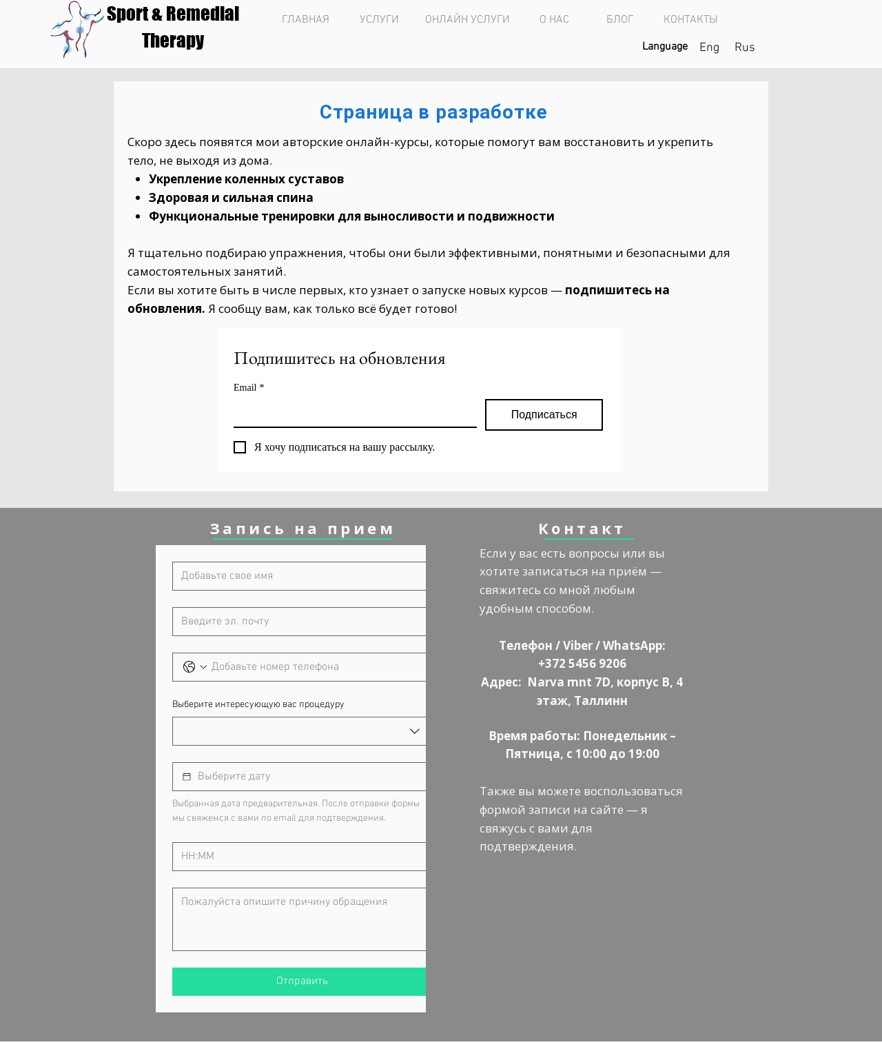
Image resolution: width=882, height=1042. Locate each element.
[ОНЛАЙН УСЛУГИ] (467, 20)
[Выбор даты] (186, 776)
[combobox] (302, 731)
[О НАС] (554, 20)
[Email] (351, 413)
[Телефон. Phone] (316, 667)
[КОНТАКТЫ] (691, 20)
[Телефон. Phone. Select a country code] (195, 667)
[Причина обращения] (302, 919)
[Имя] (298, 576)
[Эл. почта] (298, 621)
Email (249, 388)
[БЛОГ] (620, 20)
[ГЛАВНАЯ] (305, 20)
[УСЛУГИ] (379, 20)
